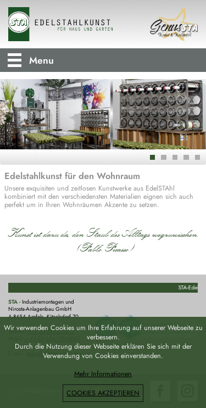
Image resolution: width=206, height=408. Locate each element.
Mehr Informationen (103, 374)
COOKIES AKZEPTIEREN (103, 393)
